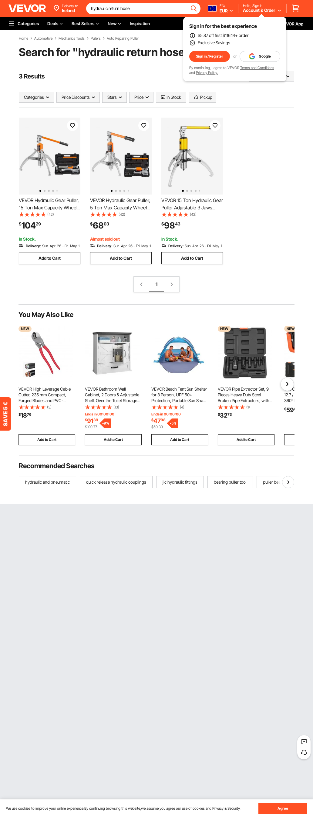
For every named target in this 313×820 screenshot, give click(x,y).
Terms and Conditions (257, 67)
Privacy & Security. (226, 808)
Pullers (96, 38)
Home (23, 38)
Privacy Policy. (207, 72)
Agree (283, 808)
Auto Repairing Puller (123, 38)
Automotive (43, 38)
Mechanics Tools (72, 38)
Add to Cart (50, 258)
